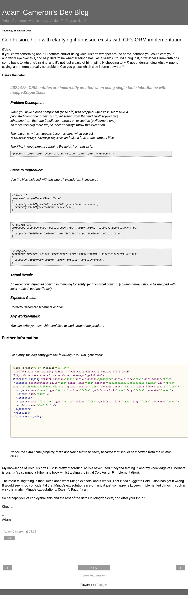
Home (94, 567)
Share (9, 538)
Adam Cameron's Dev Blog (45, 12)
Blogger (102, 585)
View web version (94, 575)
